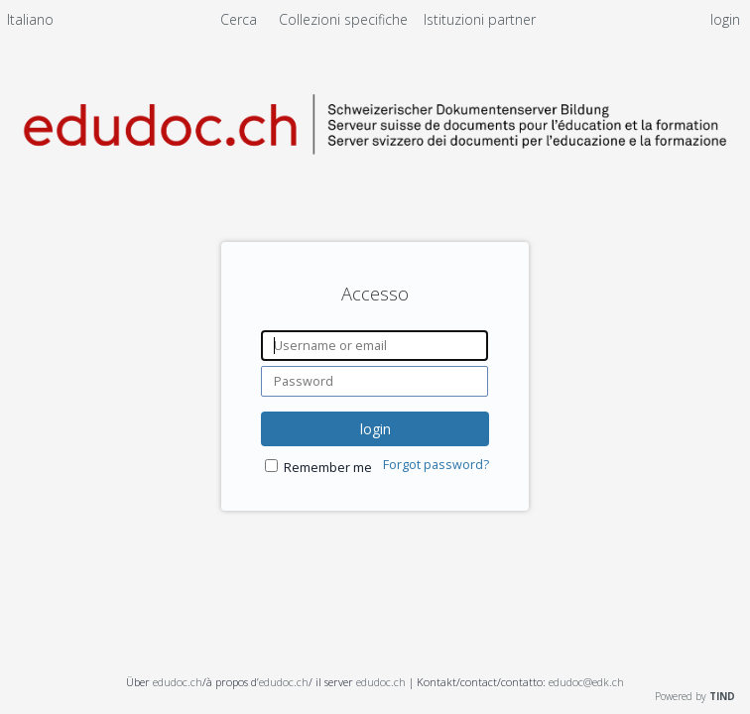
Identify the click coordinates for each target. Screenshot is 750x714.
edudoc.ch (177, 681)
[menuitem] (30, 23)
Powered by (695, 696)
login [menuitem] (725, 19)
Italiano (30, 19)
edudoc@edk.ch (586, 681)
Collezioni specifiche (345, 19)
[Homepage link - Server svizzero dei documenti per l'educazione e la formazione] (375, 172)
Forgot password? (436, 464)
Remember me (328, 467)
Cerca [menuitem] (238, 19)
